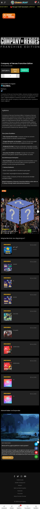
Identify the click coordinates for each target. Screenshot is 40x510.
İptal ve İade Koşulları (20, 488)
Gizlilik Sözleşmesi (20, 482)
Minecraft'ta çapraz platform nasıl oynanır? (15, 445)
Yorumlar (20, 493)
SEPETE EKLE (15, 70)
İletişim (20, 485)
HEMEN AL (25, 70)
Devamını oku (7, 457)
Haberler (20, 491)
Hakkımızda (20, 480)
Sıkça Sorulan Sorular (20, 496)
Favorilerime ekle (6, 66)
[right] (38, 211)
